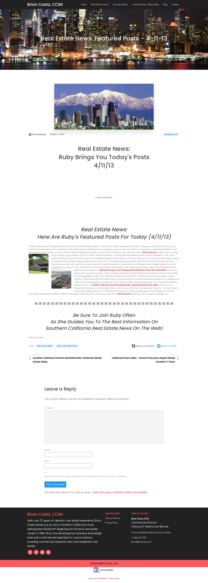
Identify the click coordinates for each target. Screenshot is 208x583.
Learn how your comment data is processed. (120, 492)
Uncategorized (170, 134)
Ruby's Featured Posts (67, 346)
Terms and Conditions (97, 578)
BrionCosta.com (150, 252)
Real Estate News (45, 346)
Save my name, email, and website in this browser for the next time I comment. (85, 476)
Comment (49, 408)
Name (47, 450)
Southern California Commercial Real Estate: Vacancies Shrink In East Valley (125, 285)
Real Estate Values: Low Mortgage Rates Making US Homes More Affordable (132, 270)
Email (47, 461)
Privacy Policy (114, 578)
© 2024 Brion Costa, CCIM (104, 563)
